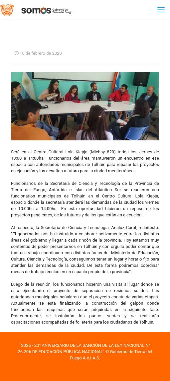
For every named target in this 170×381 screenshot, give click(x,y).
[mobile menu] (161, 10)
